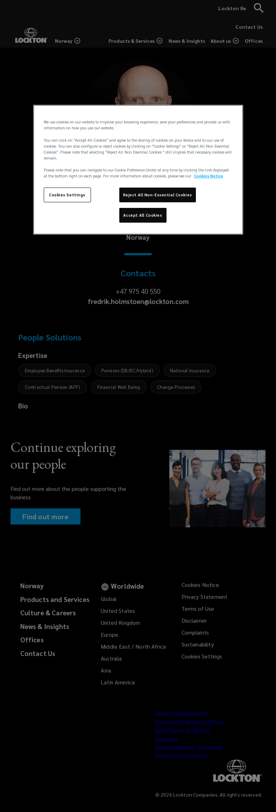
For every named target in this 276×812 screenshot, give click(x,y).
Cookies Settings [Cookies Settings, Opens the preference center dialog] (67, 194)
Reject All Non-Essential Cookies (157, 194)
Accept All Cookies (142, 215)
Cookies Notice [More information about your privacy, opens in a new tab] (208, 175)
